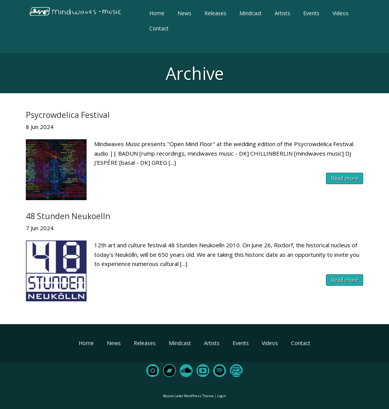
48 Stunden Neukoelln (68, 216)
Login (221, 395)
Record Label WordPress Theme (188, 395)
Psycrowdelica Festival (68, 115)
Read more (344, 178)
